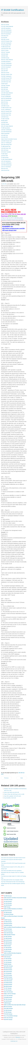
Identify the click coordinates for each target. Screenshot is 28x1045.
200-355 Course (5, 39)
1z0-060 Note (4, 122)
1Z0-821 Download (6, 67)
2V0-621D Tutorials (6, 152)
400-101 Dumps (5, 24)
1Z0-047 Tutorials (5, 52)
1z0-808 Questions (6, 61)
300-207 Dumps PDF (6, 111)
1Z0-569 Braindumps (6, 164)
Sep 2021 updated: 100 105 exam (12, 796)
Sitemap (18, 1037)
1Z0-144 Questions (6, 161)
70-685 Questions (5, 128)
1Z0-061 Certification (6, 129)
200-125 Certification (6, 30)
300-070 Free (4, 102)
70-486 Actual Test (5, 146)
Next (22, 778)
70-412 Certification (6, 96)
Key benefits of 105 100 (10, 797)
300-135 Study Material (7, 126)
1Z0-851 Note (4, 56)
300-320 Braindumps (6, 32)
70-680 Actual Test (5, 46)
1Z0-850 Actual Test (6, 80)
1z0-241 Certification (6, 163)
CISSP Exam (4, 83)
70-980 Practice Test (6, 107)
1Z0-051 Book (4, 54)
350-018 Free (4, 168)
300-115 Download (6, 100)
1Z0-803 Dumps (5, 57)
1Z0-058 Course (5, 105)
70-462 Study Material (6, 159)
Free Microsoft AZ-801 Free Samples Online (12, 879)
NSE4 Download (5, 133)
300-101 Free (4, 68)
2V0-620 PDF (4, 137)
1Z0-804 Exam (4, 116)
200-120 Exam (4, 150)
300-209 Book (4, 87)
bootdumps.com (14, 1041)
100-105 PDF (4, 70)
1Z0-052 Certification (6, 63)
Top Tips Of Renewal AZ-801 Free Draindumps (12, 881)
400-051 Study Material (7, 59)
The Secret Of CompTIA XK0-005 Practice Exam (13, 857)
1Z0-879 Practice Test (6, 41)
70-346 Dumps (4, 157)
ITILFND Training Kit (6, 76)
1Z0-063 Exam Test (6, 148)
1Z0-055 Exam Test (6, 81)
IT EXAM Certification (12, 10)
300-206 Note (4, 89)
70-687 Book (4, 153)
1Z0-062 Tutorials (5, 85)
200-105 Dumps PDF (6, 144)
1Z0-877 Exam (4, 50)
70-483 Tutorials (5, 118)
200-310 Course (5, 72)
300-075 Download (6, 33)
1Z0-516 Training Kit (6, 43)
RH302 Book (4, 120)
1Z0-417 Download (6, 166)
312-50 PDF (4, 37)
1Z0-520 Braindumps (6, 65)
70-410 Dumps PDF (6, 44)
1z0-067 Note (4, 155)
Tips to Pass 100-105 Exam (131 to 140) (14, 794)
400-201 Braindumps (6, 98)
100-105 (4, 184)
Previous (6, 778)
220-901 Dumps (5, 124)
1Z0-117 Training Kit (6, 142)
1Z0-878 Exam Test (6, 48)
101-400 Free (4, 135)
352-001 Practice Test (6, 74)
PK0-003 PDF (4, 104)
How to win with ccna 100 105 (11, 792)
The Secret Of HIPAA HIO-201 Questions (11, 870)
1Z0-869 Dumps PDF (6, 78)
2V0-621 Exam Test (6, 115)
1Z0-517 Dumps (5, 91)
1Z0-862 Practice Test (6, 140)
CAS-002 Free (4, 35)
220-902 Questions (6, 94)
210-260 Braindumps (6, 131)
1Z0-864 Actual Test (6, 113)
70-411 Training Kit (6, 109)
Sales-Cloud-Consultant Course (9, 139)
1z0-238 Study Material (7, 92)
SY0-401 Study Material (7, 26)
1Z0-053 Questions (6, 28)
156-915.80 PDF (5, 170)
